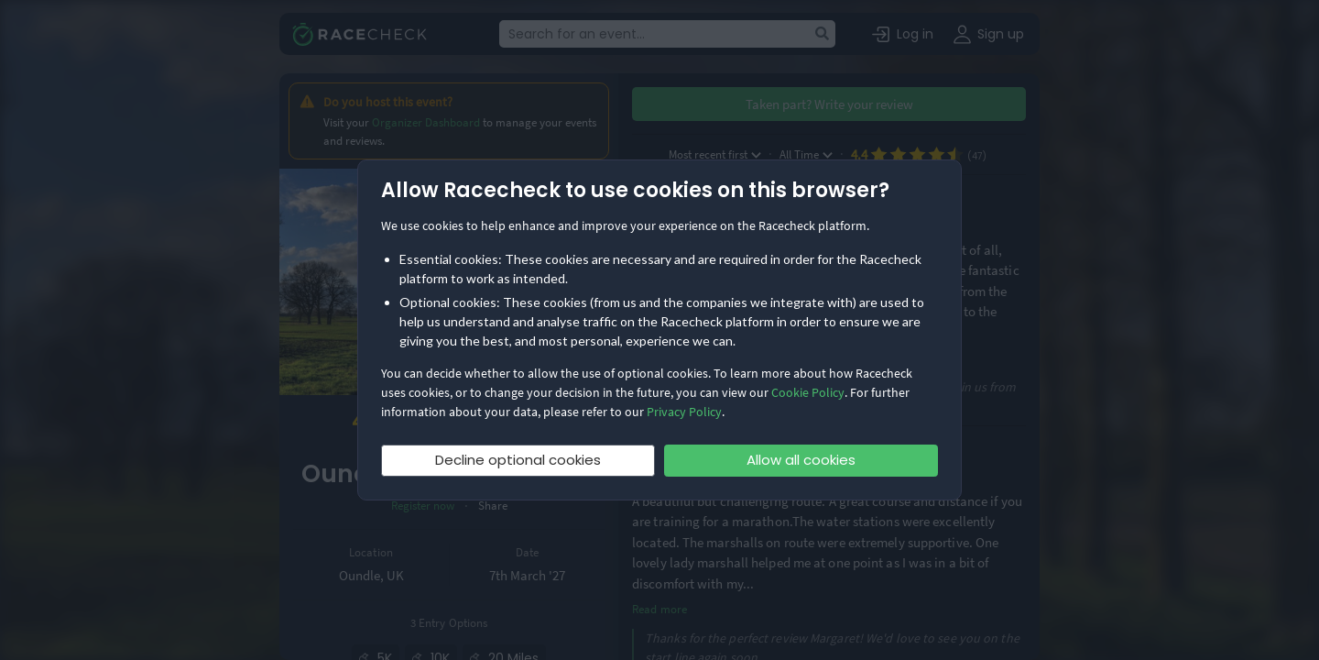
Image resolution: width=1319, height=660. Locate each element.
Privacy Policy (684, 411)
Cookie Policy (808, 392)
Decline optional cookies (518, 459)
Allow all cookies (801, 459)
